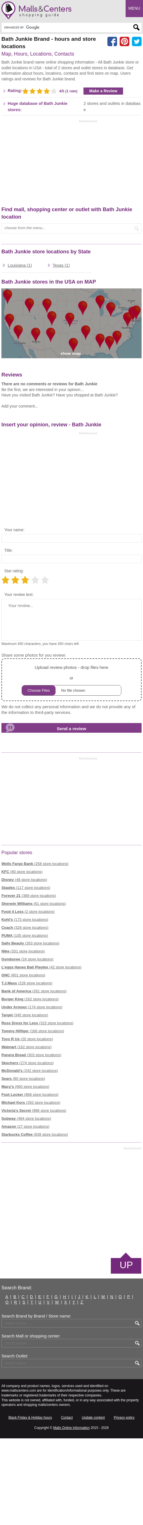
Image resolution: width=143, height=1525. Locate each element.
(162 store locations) (30, 1086)
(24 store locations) (27, 1046)
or (71, 766)
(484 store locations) (26, 1205)
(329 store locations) (24, 1014)
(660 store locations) (25, 1173)
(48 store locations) (24, 966)
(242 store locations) (29, 1157)
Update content (93, 1504)
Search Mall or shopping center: (30, 1422)
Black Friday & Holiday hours (30, 1504)
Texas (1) (61, 351)
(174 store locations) (31, 1094)
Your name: (14, 616)
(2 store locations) (28, 998)
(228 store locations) (26, 1070)
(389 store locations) (28, 982)
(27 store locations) (25, 1213)
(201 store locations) (23, 1038)
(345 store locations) (24, 1102)
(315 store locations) (37, 1109)
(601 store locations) (23, 1062)
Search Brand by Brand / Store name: (36, 1402)
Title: (8, 637)
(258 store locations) (35, 950)
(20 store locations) (27, 1125)
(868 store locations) (29, 1181)
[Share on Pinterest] (124, 41)
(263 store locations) (30, 1030)
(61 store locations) (33, 990)
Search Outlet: (14, 1442)
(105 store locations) (24, 1022)
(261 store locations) (34, 1078)
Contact (67, 1504)
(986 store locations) (33, 1197)
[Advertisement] (49, 104)
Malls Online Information (71, 1514)
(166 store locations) (32, 1117)
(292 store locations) (30, 1189)
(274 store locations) (27, 1149)
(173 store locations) (24, 1006)
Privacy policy (124, 1504)
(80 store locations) (21, 958)
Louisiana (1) (20, 351)
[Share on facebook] (112, 41)
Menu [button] (134, 8)
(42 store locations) (41, 1054)
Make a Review (103, 177)
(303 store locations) (31, 1141)
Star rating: (14, 657)
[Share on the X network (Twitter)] (137, 41)
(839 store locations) (34, 1221)
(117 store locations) (25, 974)
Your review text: (19, 681)
